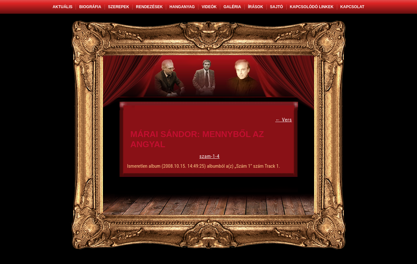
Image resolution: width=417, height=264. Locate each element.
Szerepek (118, 7)
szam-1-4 (209, 156)
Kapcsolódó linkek (312, 7)
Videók (209, 7)
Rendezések (149, 7)
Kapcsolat (352, 7)
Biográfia (90, 7)
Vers (283, 120)
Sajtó (276, 7)
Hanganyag (182, 7)
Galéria (232, 7)
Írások (255, 7)
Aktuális (63, 7)
